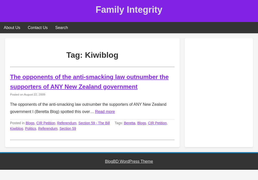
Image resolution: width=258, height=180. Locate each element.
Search (61, 28)
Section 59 (67, 128)
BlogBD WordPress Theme (129, 161)
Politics (30, 128)
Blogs (30, 123)
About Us (12, 28)
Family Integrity (129, 9)
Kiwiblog (16, 128)
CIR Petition (45, 123)
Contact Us (38, 28)
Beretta (129, 123)
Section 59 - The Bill (94, 123)
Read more (105, 112)
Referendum (67, 123)
